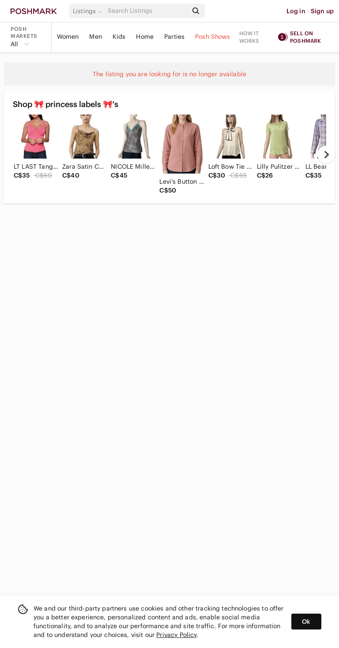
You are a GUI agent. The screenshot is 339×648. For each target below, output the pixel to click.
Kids (119, 37)
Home (145, 37)
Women (68, 37)
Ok (306, 622)
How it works (249, 37)
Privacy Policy (176, 635)
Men (95, 37)
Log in (295, 11)
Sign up (322, 11)
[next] (326, 154)
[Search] (147, 11)
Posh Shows (212, 37)
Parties (174, 37)
